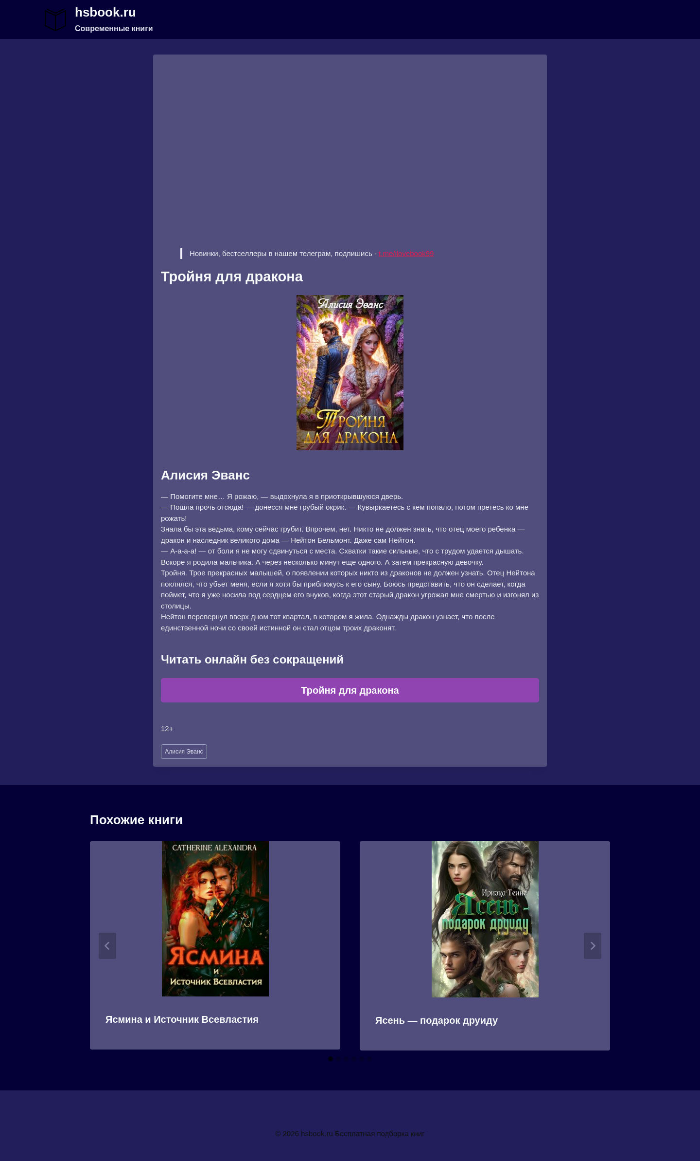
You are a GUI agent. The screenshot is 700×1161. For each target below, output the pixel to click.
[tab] (330, 1058)
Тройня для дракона (350, 690)
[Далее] (592, 946)
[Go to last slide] (107, 946)
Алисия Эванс (184, 751)
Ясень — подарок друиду (436, 1020)
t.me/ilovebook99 (406, 253)
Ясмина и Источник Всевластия (182, 1019)
